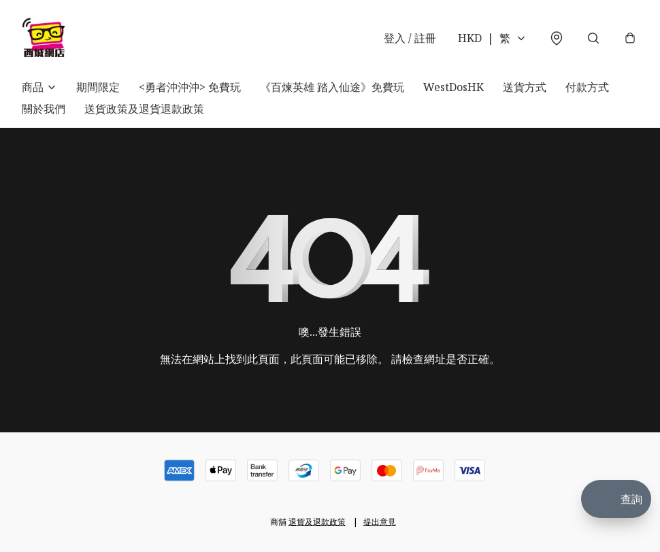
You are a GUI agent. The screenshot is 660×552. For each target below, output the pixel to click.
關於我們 (43, 108)
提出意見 (379, 522)
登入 (410, 38)
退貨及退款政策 (317, 522)
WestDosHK (453, 87)
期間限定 (98, 87)
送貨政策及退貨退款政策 (144, 108)
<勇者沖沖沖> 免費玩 (190, 87)
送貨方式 (524, 87)
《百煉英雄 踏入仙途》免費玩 (332, 87)
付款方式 (587, 87)
